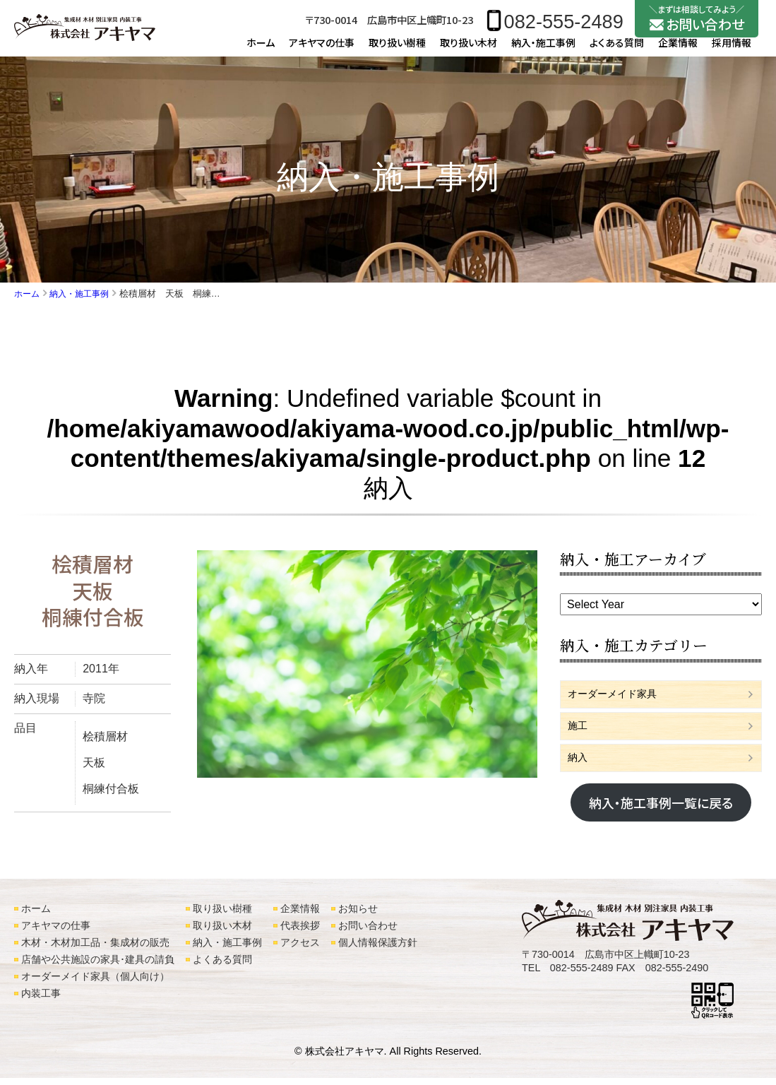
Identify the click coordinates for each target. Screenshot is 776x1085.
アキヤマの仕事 (321, 49)
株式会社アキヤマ (344, 1058)
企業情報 (678, 49)
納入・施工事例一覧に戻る (661, 816)
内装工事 (41, 1000)
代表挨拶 (300, 932)
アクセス (300, 949)
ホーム (260, 49)
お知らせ (358, 915)
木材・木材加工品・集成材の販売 (95, 949)
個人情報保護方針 (377, 949)
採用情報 (731, 49)
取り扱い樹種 (397, 49)
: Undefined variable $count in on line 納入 (388, 450)
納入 (579, 770)
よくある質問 (617, 49)
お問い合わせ (368, 932)
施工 (579, 736)
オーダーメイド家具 (618, 702)
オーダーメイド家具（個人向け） (95, 983)
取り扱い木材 (468, 49)
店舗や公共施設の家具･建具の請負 (97, 966)
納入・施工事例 (543, 49)
